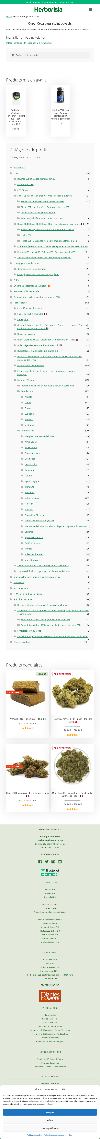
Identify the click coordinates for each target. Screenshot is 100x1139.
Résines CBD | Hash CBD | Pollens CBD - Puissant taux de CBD (46, 252)
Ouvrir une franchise (50, 1083)
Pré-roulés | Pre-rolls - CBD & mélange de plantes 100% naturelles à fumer (52, 246)
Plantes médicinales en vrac (30, 365)
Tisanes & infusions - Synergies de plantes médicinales (43, 571)
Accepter (50, 1112)
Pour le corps (27, 430)
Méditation (30, 424)
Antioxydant (30, 441)
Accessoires (19, 167)
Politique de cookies (34, 1135)
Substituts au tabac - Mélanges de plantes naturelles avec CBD (51, 625)
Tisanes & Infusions (50, 923)
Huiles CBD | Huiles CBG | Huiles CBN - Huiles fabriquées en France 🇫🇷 (50, 223)
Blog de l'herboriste (50, 1018)
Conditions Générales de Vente (50, 1059)
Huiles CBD (50, 893)
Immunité (29, 486)
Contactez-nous (50, 959)
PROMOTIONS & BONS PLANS (28, 593)
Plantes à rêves (50, 908)
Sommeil (29, 531)
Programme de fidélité (50, 971)
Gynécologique (32, 481)
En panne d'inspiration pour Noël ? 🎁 (32, 285)
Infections (29, 492)
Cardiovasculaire (33, 453)
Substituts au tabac (23, 599)
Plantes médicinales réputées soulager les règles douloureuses (55, 526)
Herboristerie (20, 302)
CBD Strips (22, 190)
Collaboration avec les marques (50, 1041)
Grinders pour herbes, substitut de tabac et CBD (37, 296)
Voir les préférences (50, 1128)
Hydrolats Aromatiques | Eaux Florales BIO (37, 350)
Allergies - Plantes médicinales (39, 436)
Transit (28, 548)
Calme (28, 402)
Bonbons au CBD (25, 184)
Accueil (9, 16)
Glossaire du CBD (50, 1022)
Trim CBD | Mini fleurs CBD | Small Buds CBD (42, 218)
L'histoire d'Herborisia (50, 1037)
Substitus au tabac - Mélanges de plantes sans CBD (45, 619)
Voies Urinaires (32, 560)
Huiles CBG (26, 235)
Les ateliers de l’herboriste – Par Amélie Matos (50, 1030)
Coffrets (17, 280)
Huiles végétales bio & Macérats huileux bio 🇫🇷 (39, 345)
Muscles (29, 509)
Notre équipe (50, 1015)
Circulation (30, 458)
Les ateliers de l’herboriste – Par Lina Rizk (50, 1034)
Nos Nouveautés (21, 588)
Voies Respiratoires (34, 554)
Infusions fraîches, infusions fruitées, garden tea (37, 576)
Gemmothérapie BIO (50, 927)
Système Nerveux (33, 543)
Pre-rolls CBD (50, 897)
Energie (28, 408)
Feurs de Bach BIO (50, 934)
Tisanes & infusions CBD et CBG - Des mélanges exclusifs (44, 257)
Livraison (50, 963)
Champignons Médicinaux (26, 263)
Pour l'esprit (27, 391)
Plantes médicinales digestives (39, 520)
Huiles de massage (26, 333)
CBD (16, 173)
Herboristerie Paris (50, 829)
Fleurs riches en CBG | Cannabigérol (38, 212)
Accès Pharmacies (50, 978)
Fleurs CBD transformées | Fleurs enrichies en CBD (45, 207)
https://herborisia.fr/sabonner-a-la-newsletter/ (29, 42)
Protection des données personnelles (58, 1135)
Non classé (19, 582)
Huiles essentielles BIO (50, 931)
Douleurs (29, 469)
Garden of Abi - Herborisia (26, 291)
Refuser (50, 1120)
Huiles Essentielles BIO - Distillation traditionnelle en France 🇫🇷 (47, 339)
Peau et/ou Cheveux (34, 515)
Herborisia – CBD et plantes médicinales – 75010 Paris (50, 974)
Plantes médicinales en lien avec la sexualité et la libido (47, 385)
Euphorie (29, 413)
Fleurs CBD (50, 889)
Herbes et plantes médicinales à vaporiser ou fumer (42, 604)
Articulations (31, 447)
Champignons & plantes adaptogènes (50, 912)
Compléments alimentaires (30, 308)
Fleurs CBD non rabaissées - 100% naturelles (42, 201)
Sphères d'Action (25, 379)
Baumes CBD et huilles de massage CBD (36, 178)
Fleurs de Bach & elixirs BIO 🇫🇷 (32, 313)
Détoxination (31, 464)
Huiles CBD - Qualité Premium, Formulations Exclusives (47, 229)
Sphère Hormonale (34, 537)
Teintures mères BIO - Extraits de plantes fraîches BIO (43, 565)
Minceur (29, 503)
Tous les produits (22, 641)
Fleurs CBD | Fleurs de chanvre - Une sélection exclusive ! (44, 195)
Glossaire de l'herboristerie (50, 1026)
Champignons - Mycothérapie (31, 268)
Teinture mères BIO (50, 938)
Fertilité (28, 475)
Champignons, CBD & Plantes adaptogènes (38, 274)
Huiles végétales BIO (50, 942)
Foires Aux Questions (50, 967)
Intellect (29, 419)
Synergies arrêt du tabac (29, 630)
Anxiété (28, 396)
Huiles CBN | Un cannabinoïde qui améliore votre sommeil (49, 240)
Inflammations (32, 498)
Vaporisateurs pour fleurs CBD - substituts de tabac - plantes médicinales (52, 636)
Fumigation (23, 319)
